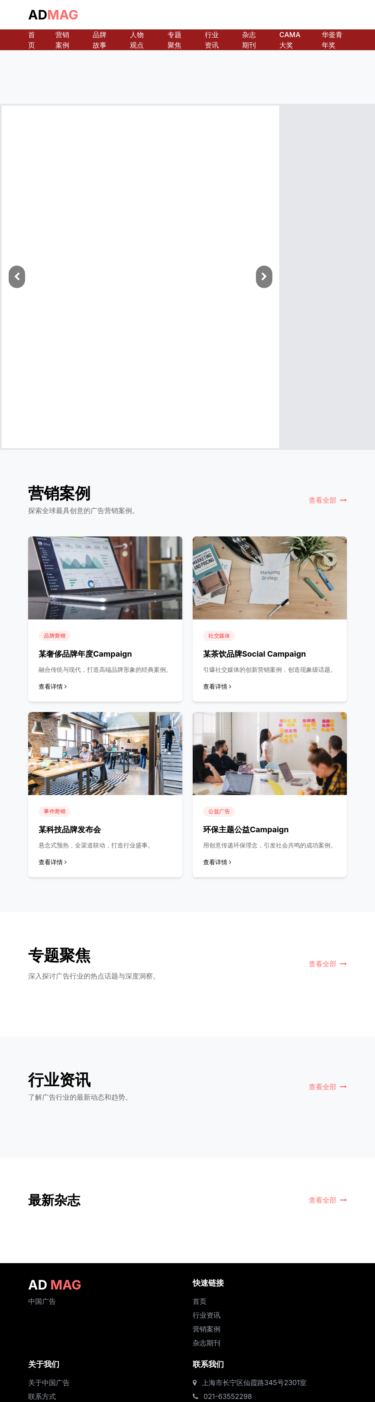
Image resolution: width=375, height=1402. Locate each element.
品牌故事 (100, 39)
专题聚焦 (174, 39)
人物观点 (137, 39)
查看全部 (328, 500)
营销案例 (62, 39)
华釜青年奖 (332, 39)
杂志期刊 (249, 39)
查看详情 (53, 686)
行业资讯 (212, 39)
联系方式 (42, 1396)
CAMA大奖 (290, 39)
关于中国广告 (49, 1382)
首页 (31, 39)
